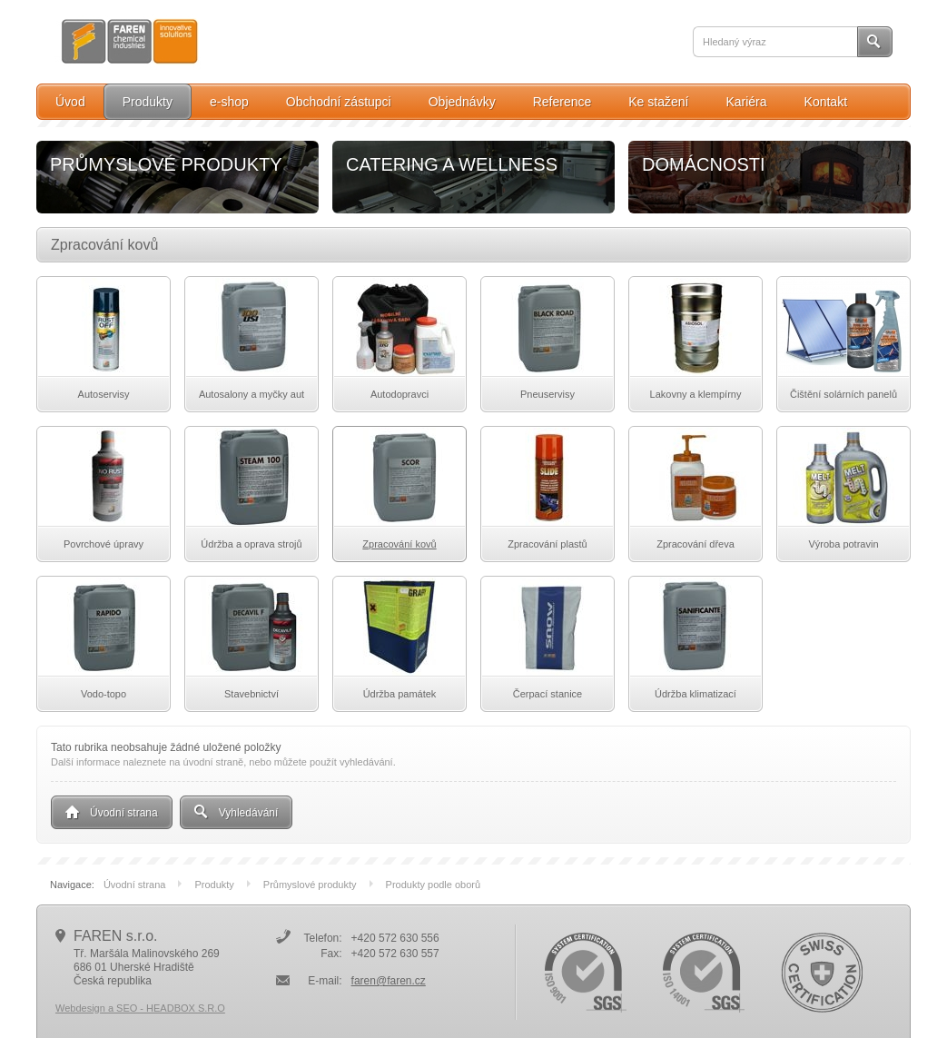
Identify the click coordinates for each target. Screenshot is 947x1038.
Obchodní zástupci (338, 101)
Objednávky (462, 101)
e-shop (229, 101)
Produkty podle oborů (433, 884)
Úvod (70, 101)
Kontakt (825, 101)
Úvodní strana (144, 884)
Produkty (148, 101)
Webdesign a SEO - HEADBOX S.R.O (140, 1008)
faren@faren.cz (388, 980)
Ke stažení (658, 101)
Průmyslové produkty (320, 884)
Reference (562, 101)
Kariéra (745, 101)
